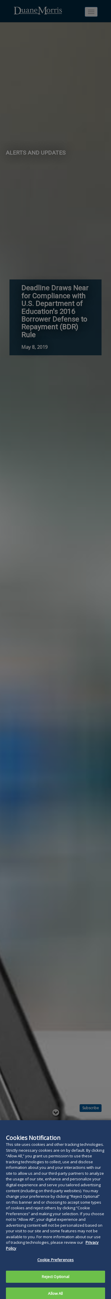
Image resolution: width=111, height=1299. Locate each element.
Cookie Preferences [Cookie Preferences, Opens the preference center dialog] (55, 1266)
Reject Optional (56, 1282)
